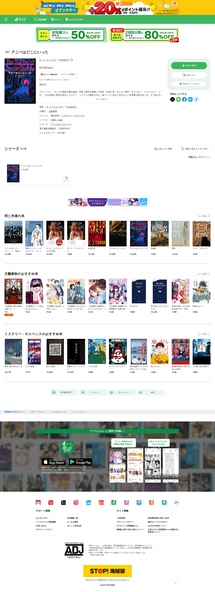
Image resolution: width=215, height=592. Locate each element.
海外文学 (55, 115)
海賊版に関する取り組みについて (129, 529)
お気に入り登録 (165, 149)
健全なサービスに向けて (158, 522)
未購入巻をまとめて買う (196, 149)
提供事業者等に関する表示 (158, 518)
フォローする (71, 59)
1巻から (192, 157)
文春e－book (57, 120)
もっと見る (202, 216)
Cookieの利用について (157, 526)
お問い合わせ (41, 526)
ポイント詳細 (67, 74)
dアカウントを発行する (97, 579)
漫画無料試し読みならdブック (14, 412)
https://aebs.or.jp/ (97, 555)
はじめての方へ (42, 518)
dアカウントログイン (44, 529)
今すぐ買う (191, 65)
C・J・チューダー (48, 60)
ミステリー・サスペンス (73, 115)
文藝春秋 (53, 111)
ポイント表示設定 (74, 526)
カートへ (191, 75)
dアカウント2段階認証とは (127, 526)
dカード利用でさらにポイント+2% (53, 80)
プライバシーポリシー (125, 522)
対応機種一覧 (72, 518)
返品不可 (43, 84)
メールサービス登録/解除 (46, 522)
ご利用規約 (120, 518)
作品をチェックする (191, 84)
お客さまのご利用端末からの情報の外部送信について (163, 530)
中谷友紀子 (64, 60)
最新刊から (205, 157)
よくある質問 (72, 522)
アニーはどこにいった (31, 166)
